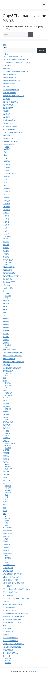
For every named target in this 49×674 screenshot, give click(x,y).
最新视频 (6, 459)
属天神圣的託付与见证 (10, 126)
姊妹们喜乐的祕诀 (9, 359)
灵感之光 (6, 477)
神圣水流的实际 (8, 138)
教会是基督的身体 (9, 607)
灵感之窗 (6, 210)
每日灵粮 (6, 414)
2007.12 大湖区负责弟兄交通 (12, 56)
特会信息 (6, 251)
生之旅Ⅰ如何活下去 (9, 282)
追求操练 (6, 340)
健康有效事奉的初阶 (9, 74)
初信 (5, 152)
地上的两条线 (7, 586)
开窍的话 (6, 474)
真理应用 (6, 331)
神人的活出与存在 (9, 632)
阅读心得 (8, 658)
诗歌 (4, 483)
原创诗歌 (8, 296)
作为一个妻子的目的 (9, 350)
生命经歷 (6, 325)
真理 (5, 182)
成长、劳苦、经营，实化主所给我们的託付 (17, 598)
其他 (4, 312)
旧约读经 (6, 547)
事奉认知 (6, 300)
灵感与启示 (8, 469)
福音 (5, 185)
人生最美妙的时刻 (9, 267)
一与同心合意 (7, 65)
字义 (5, 158)
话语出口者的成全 (9, 144)
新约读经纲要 (7, 544)
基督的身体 (6, 428)
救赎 (4, 508)
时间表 (7, 436)
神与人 (5, 511)
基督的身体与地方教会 (10, 102)
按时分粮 (8, 409)
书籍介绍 (8, 445)
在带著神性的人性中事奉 (11, 90)
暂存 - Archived (10, 443)
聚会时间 (8, 518)
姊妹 (5, 155)
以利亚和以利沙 (8, 568)
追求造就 (8, 558)
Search (5, 47)
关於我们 (8, 661)
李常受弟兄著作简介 (10, 173)
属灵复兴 (6, 401)
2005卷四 (6, 222)
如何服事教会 (7, 117)
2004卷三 (6, 219)
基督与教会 (6, 425)
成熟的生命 (6, 407)
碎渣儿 (5, 626)
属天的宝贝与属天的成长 (11, 592)
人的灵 (5, 502)
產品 (6, 495)
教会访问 (8, 433)
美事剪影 (6, 189)
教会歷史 (6, 164)
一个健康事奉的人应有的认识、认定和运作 (17, 62)
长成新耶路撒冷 (8, 650)
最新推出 (8, 448)
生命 (5, 179)
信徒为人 (6, 306)
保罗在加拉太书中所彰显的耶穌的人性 (15, 71)
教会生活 (6, 319)
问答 (6, 298)
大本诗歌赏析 (7, 527)
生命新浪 (8, 493)
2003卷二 (6, 216)
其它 (4, 315)
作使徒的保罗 (7, 68)
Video (5, 391)
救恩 (4, 505)
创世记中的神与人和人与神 (12, 577)
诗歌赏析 (6, 201)
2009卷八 (6, 234)
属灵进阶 (6, 404)
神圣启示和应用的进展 (10, 638)
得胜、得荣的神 (8, 595)
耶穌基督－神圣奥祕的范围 (12, 647)
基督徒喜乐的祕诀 (9, 273)
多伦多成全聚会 (8, 108)
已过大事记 (6, 438)
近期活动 (6, 441)
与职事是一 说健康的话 (10, 141)
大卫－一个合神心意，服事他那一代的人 (16, 589)
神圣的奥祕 (6, 285)
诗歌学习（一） (8, 534)
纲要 (6, 516)
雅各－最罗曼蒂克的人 (10, 653)
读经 (6, 539)
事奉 (6, 54)
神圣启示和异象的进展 (10, 641)
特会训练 (8, 490)
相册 (6, 497)
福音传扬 (6, 334)
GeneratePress (33, 671)
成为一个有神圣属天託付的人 (12, 132)
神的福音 (6, 635)
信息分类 (8, 236)
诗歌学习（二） (8, 537)
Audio (5, 388)
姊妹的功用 (6, 365)
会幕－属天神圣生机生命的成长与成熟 (15, 613)
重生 (4, 291)
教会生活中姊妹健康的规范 (12, 368)
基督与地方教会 (8, 105)
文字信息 (6, 248)
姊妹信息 (6, 239)
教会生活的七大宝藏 (9, 610)
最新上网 (6, 453)
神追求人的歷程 (8, 288)
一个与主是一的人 (9, 565)
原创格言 (6, 411)
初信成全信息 (7, 270)
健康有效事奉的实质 (9, 78)
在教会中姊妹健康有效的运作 (12, 353)
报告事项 (8, 345)
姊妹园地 (8, 373)
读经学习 (6, 550)
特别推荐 (8, 488)
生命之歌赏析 (7, 531)
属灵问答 (6, 161)
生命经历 (6, 328)
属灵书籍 (6, 242)
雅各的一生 (6, 656)
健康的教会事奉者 (9, 84)
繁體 (4, 45)
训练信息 (6, 254)
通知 (6, 560)
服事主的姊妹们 (8, 371)
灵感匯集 (8, 663)
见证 (5, 195)
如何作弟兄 (6, 114)
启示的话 (6, 471)
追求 (6, 556)
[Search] (30, 34)
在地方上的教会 (8, 422)
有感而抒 (6, 170)
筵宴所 (5, 381)
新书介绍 (6, 450)
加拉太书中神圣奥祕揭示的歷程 (13, 583)
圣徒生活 (6, 192)
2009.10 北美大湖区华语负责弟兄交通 (15, 59)
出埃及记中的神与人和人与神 (12, 574)
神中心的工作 (7, 629)
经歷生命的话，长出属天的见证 (13, 644)
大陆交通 (6, 111)
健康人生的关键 (8, 571)
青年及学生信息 (8, 260)
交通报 (7, 147)
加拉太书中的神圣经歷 (10, 580)
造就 (6, 562)
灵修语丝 (6, 417)
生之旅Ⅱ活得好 (7, 279)
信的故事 (8, 262)
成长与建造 (8, 395)
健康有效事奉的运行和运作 (12, 81)
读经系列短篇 (7, 553)
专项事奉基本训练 (9, 120)
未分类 (7, 464)
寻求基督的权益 (8, 123)
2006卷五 (6, 225)
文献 (4, 378)
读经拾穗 (6, 204)
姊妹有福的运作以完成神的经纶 (13, 362)
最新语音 (6, 462)
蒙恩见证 (8, 521)
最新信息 (6, 456)
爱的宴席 (8, 486)
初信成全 (8, 293)
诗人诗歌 (6, 198)
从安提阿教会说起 (9, 129)
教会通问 (6, 167)
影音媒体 (8, 385)
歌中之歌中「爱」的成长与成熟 (13, 616)
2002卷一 (6, 213)
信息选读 (6, 149)
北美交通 (6, 87)
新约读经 (6, 541)
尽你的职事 (6, 135)
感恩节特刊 (8, 393)
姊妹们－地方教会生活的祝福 (12, 356)
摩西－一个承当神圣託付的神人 (13, 604)
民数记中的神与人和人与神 (12, 623)
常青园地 (8, 383)
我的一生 (6, 601)
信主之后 (6, 398)
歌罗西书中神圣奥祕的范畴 (12, 619)
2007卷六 (6, 228)
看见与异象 (6, 480)
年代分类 (6, 245)
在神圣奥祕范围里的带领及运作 (13, 96)
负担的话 (6, 207)
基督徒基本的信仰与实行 (11, 276)
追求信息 (6, 257)
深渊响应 (6, 176)
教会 (6, 420)
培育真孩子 (6, 99)
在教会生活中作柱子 (9, 93)
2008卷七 (6, 231)
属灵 (6, 375)
